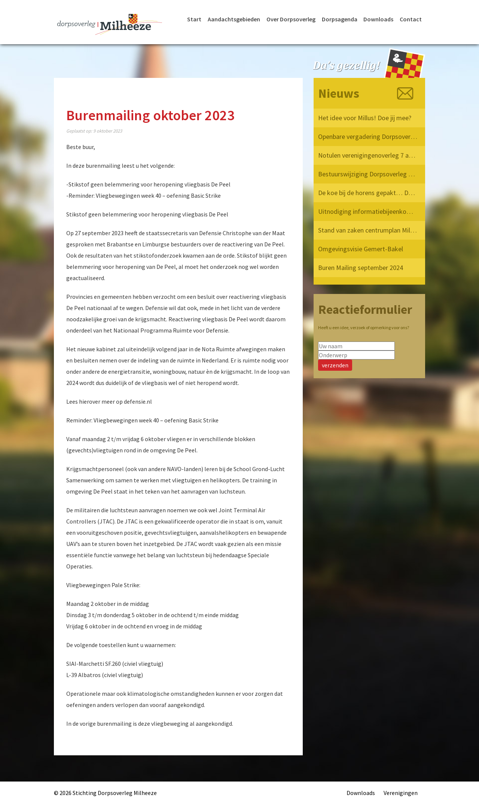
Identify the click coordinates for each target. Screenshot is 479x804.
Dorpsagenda (339, 19)
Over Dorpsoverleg (290, 19)
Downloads (378, 19)
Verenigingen (401, 793)
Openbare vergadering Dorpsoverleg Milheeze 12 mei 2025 (368, 136)
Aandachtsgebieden (234, 19)
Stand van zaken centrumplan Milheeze (368, 230)
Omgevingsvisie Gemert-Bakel (360, 249)
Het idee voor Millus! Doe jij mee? (364, 117)
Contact (411, 19)
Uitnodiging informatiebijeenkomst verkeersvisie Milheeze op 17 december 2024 (368, 211)
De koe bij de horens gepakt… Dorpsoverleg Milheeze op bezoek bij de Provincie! (368, 192)
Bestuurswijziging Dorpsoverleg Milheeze (368, 174)
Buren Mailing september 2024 (360, 267)
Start (194, 19)
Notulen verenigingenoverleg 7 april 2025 (368, 155)
